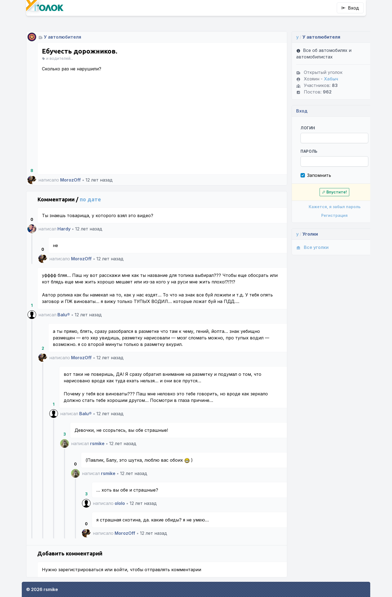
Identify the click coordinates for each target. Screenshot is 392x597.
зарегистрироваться (80, 569)
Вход (350, 8)
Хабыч (323, 79)
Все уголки (304, 247)
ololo (120, 503)
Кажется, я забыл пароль (324, 206)
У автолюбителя (62, 37)
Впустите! (324, 192)
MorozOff (70, 180)
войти (120, 569)
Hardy (64, 229)
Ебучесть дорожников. (79, 51)
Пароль (300, 151)
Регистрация (324, 215)
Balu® (63, 314)
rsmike (97, 443)
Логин (299, 128)
